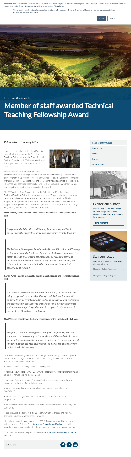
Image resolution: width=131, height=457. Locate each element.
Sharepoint (50, 446)
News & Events (28, 446)
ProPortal (49, 442)
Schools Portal (27, 450)
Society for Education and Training (47, 391)
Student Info (27, 453)
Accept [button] (101, 18)
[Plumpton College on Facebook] (124, 440)
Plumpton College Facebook (104, 269)
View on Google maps (101, 451)
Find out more (101, 223)
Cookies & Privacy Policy (78, 451)
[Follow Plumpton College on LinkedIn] (124, 434)
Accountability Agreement (74, 442)
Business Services (29, 438)
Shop (48, 450)
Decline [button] (112, 18)
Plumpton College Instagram (104, 276)
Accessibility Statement (78, 448)
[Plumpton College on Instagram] (124, 446)
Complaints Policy (76, 455)
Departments (27, 442)
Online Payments (52, 438)
